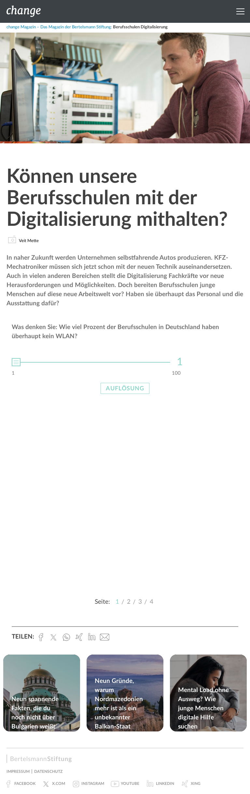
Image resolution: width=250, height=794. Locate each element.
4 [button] (151, 602)
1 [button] (117, 602)
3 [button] (140, 602)
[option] (125, 360)
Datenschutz (48, 771)
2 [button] (129, 602)
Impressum (18, 771)
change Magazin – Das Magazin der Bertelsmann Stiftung (59, 27)
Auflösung (125, 389)
